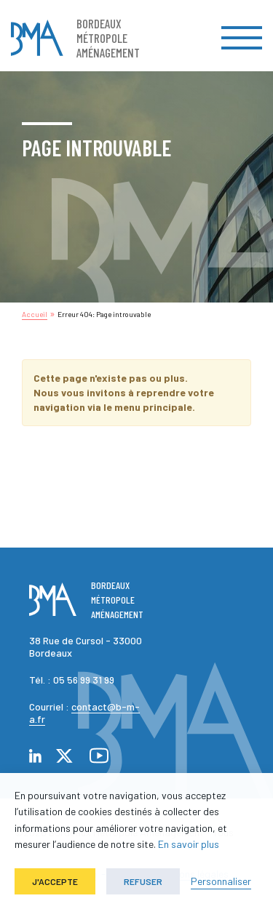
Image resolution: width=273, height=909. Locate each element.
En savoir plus (188, 844)
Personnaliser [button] (221, 881)
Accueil (34, 314)
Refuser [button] (143, 881)
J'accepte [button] (55, 881)
